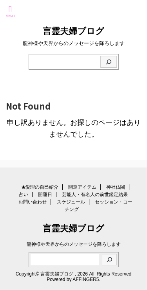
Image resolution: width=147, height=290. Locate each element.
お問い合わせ (32, 202)
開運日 (45, 194)
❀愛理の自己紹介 (40, 187)
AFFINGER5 (86, 279)
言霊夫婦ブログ (73, 31)
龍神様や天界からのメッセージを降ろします (74, 244)
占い (23, 194)
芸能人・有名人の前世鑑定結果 (95, 194)
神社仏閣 (115, 187)
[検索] (108, 62)
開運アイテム (82, 187)
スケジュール (71, 202)
